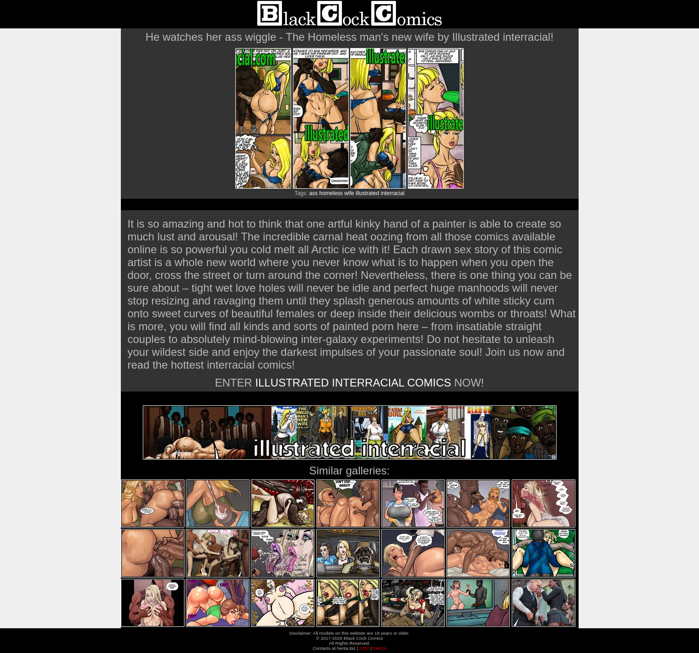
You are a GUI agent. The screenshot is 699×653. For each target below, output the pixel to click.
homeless (330, 193)
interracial (393, 193)
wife (349, 193)
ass (313, 193)
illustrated (367, 193)
